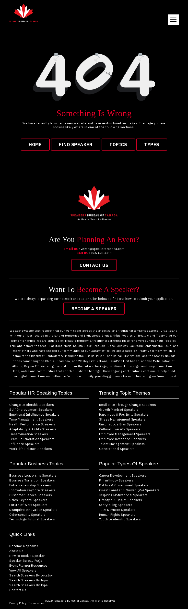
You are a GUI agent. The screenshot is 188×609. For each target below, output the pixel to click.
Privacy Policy (17, 603)
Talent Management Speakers (122, 444)
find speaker (75, 144)
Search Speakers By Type (28, 585)
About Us (16, 551)
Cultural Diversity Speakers (120, 429)
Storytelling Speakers (115, 505)
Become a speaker (94, 309)
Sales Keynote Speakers (28, 500)
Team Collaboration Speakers (32, 439)
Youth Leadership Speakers (120, 519)
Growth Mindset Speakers (119, 409)
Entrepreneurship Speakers (30, 485)
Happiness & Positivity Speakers (124, 414)
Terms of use (36, 603)
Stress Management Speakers (122, 419)
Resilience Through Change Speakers (127, 405)
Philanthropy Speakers (116, 480)
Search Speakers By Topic (28, 580)
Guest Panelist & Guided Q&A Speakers (129, 490)
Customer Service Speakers (30, 495)
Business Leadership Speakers (33, 475)
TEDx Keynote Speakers (117, 510)
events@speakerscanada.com (102, 249)
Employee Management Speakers (125, 434)
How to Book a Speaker (27, 556)
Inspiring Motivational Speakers (123, 495)
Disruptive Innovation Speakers (33, 510)
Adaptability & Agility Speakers (32, 429)
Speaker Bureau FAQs (25, 560)
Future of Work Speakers (28, 505)
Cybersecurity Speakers (27, 514)
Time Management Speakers (31, 419)
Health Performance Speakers (32, 424)
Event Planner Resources (28, 565)
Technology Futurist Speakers (32, 519)
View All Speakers (22, 570)
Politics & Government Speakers (124, 485)
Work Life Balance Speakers (30, 449)
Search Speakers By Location (31, 575)
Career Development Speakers (122, 475)
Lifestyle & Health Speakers (120, 500)
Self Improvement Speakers (31, 409)
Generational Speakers (117, 449)
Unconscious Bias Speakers (120, 424)
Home (35, 144)
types (151, 144)
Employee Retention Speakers (122, 439)
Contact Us (94, 265)
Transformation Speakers (28, 434)
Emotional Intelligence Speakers (34, 414)
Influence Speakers (24, 444)
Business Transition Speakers (32, 480)
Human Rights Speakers (117, 514)
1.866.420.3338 (100, 253)
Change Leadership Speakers (31, 405)
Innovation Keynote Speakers (32, 490)
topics (118, 144)
